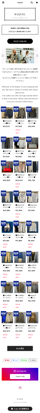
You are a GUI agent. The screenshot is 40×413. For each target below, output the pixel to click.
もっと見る (20, 348)
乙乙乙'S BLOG (20, 41)
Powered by (20, 402)
